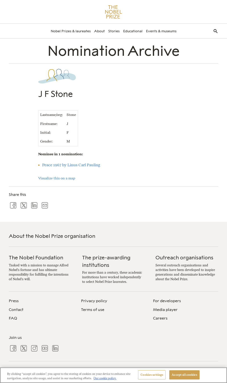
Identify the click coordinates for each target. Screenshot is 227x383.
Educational (132, 31)
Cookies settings (152, 374)
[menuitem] (71, 31)
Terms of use (92, 309)
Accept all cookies (184, 374)
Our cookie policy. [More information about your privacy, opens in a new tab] (105, 378)
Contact (16, 309)
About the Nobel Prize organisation (52, 236)
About (99, 31)
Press (14, 300)
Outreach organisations (184, 257)
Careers (160, 318)
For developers (167, 300)
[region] (113, 375)
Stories (114, 31)
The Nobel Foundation (36, 257)
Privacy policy (94, 300)
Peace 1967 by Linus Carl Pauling (71, 165)
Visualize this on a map (56, 178)
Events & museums (161, 31)
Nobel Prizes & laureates (71, 31)
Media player (165, 309)
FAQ (13, 318)
